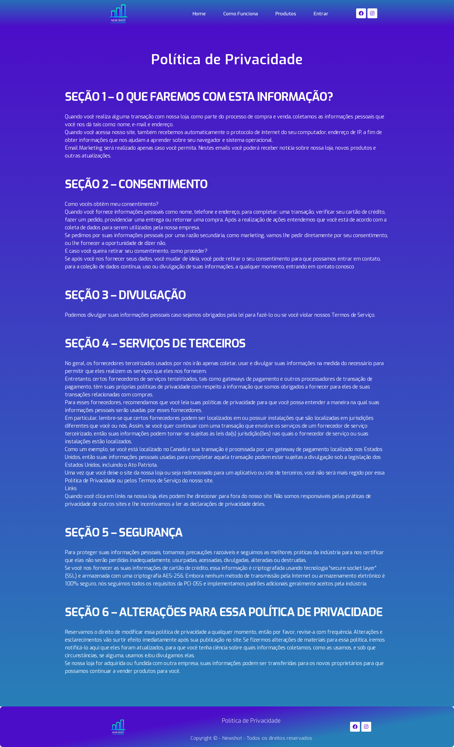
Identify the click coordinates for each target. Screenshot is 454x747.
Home (199, 13)
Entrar (321, 13)
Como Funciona (240, 13)
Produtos (285, 13)
